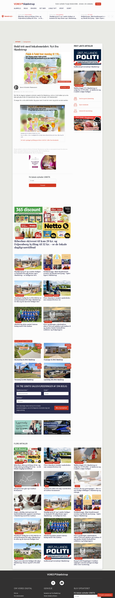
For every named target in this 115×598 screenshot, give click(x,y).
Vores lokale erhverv (50, 596)
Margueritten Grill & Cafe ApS (28, 106)
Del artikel (65, 87)
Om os (16, 593)
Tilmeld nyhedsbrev (105, 595)
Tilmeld (98, 4)
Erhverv (34, 8)
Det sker (43, 8)
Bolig (26, 8)
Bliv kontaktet (61, 408)
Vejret (69, 8)
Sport (61, 8)
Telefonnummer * (22, 390)
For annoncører (19, 596)
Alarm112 (17, 8)
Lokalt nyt (53, 8)
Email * (46, 390)
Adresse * (20, 398)
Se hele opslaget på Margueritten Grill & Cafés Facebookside (40, 140)
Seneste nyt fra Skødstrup (52, 593)
